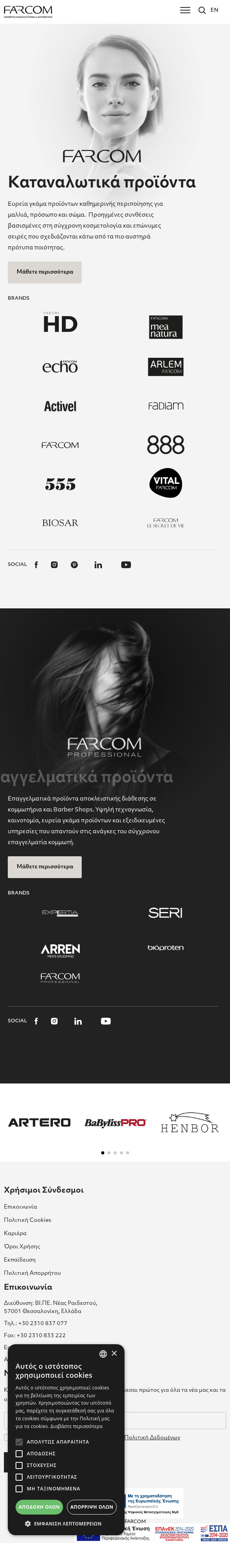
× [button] (114, 1354)
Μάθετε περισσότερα (45, 272)
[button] (102, 1152)
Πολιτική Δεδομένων (152, 1438)
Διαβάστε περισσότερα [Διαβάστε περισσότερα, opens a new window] (77, 1426)
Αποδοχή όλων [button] (39, 1507)
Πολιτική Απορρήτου (32, 1273)
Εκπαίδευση (20, 1260)
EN (214, 10)
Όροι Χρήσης (22, 1247)
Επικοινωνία (20, 1207)
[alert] (66, 1439)
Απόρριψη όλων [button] (91, 1507)
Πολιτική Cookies (27, 1220)
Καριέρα (15, 1234)
